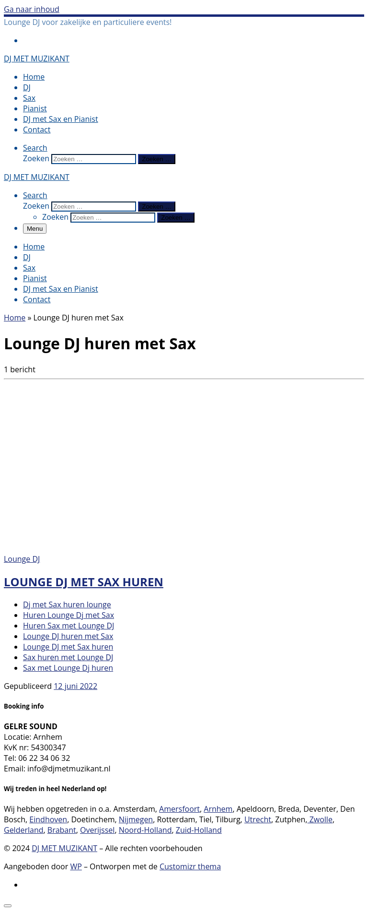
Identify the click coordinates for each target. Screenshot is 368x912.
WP (75, 866)
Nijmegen (136, 819)
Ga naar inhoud (31, 9)
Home (14, 317)
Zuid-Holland (199, 830)
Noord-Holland (145, 830)
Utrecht (257, 819)
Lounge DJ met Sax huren (83, 582)
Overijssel (97, 830)
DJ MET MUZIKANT (64, 848)
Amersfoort (179, 809)
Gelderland (24, 830)
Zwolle (319, 819)
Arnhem (218, 809)
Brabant (61, 830)
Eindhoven (48, 819)
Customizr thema (190, 866)
